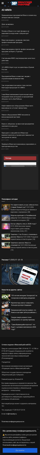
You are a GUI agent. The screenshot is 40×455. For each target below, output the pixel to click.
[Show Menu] (3, 3)
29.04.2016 (5, 110)
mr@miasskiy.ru (11, 414)
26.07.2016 (5, 54)
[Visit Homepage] (21, 3)
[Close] (37, 429)
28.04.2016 (5, 119)
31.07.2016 (5, 45)
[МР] (20, 274)
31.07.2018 (5, 27)
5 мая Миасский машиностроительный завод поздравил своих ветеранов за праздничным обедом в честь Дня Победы (17, 96)
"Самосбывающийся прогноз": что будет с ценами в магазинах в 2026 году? (23, 327)
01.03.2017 (5, 36)
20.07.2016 (5, 63)
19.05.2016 (5, 81)
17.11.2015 (5, 140)
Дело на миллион (8, 24)
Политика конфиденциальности (13, 421)
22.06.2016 (5, 72)
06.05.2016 (5, 101)
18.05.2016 (5, 90)
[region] (20, 441)
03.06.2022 (5, 20)
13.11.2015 (5, 149)
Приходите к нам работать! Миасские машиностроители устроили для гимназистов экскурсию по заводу (18, 135)
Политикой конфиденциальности (14, 445)
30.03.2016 (5, 128)
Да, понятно (20, 450)
